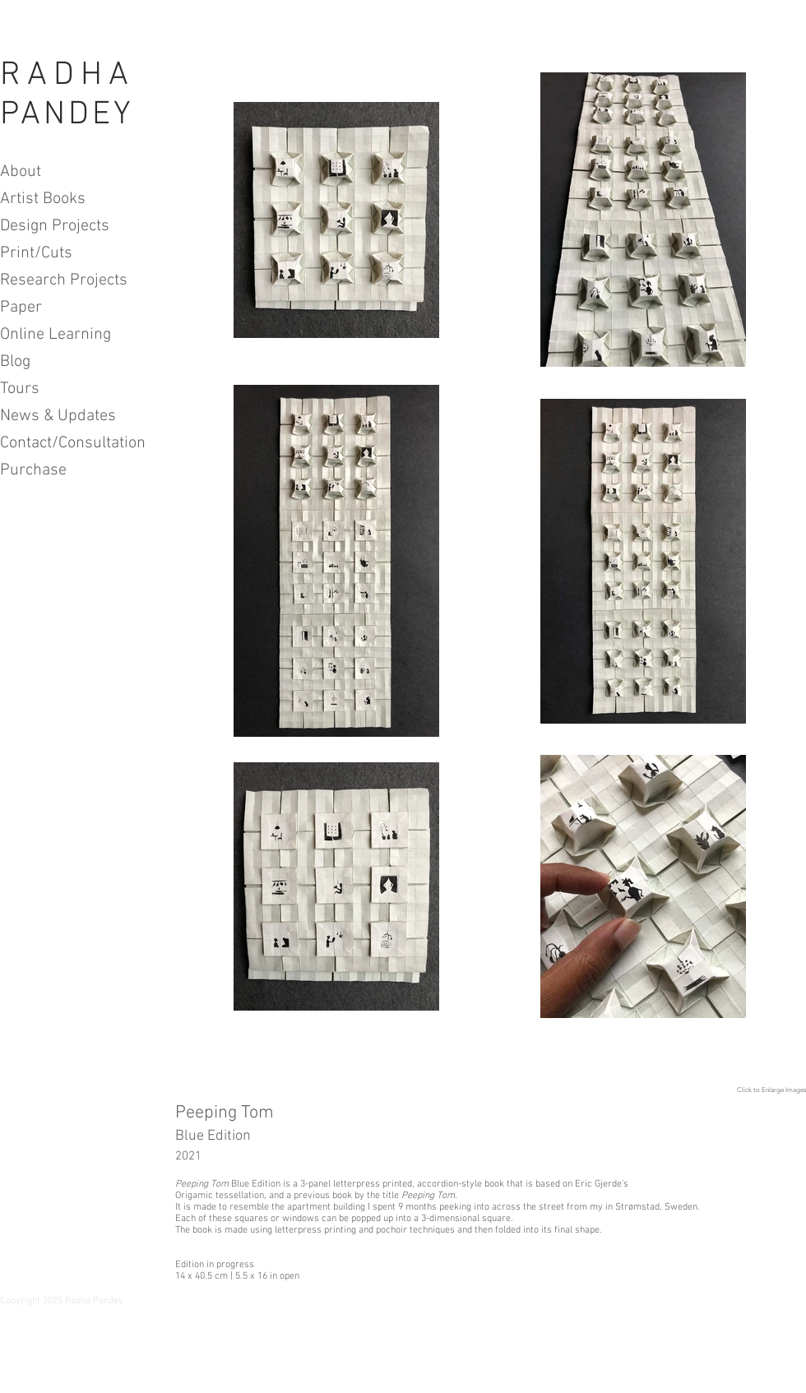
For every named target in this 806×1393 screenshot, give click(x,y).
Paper (21, 307)
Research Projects (63, 280)
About (20, 172)
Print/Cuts (36, 253)
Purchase (33, 470)
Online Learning (55, 335)
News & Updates (58, 416)
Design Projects (54, 226)
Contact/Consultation (63, 443)
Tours (19, 389)
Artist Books (43, 199)
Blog (15, 362)
